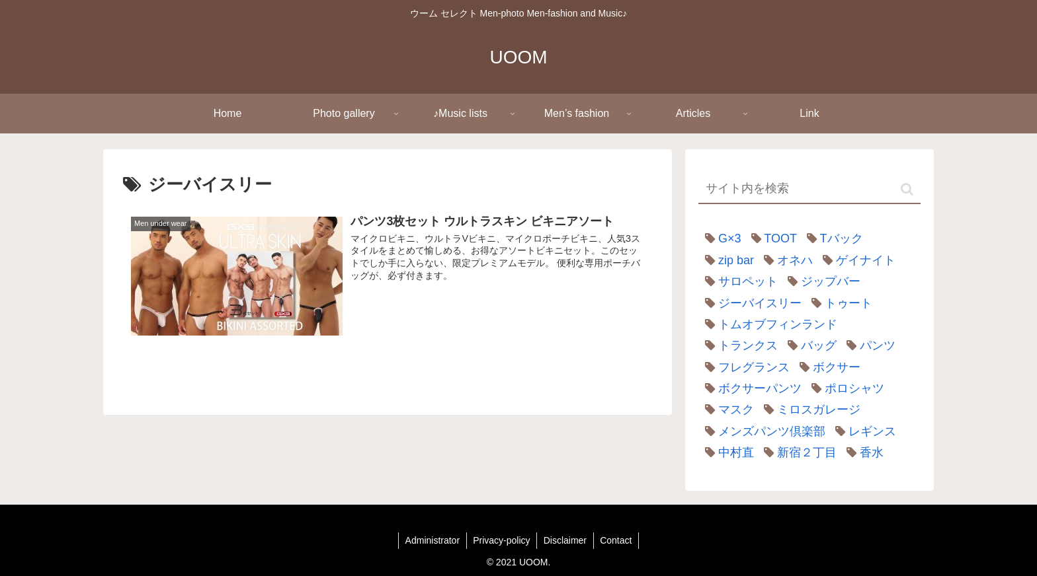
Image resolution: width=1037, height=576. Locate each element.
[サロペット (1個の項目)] (738, 281)
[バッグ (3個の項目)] (809, 345)
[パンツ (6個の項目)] (867, 345)
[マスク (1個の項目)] (726, 409)
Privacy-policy (501, 540)
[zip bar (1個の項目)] (726, 260)
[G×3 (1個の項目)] (719, 238)
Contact (616, 540)
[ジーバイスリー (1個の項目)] (750, 303)
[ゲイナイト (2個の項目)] (855, 260)
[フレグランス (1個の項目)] (744, 367)
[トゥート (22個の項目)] (838, 303)
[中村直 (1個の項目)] (726, 452)
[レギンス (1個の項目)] (862, 431)
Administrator (431, 540)
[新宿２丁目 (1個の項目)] (797, 452)
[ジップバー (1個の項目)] (820, 281)
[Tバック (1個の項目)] (831, 238)
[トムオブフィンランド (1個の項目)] (767, 324)
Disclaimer (565, 540)
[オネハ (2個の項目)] (785, 260)
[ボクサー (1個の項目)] (826, 367)
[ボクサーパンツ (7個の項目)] (750, 388)
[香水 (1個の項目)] (862, 452)
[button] (907, 189)
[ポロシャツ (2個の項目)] (844, 388)
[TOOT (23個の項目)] (771, 238)
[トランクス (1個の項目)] (738, 345)
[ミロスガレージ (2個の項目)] (808, 409)
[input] (809, 189)
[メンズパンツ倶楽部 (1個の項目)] (761, 431)
